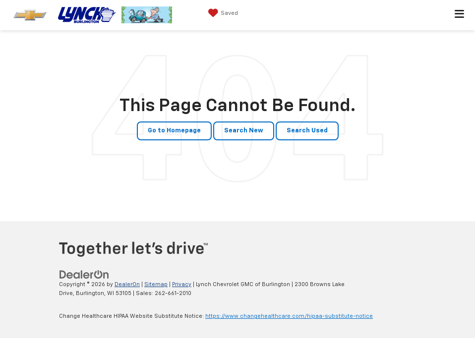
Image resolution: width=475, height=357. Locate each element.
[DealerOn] (84, 274)
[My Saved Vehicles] (222, 13)
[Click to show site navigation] (459, 15)
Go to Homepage (174, 130)
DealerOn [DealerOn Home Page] (127, 284)
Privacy (181, 284)
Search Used (307, 130)
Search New (243, 130)
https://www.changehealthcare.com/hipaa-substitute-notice (289, 316)
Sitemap (156, 284)
